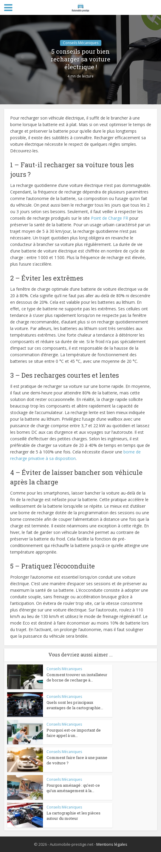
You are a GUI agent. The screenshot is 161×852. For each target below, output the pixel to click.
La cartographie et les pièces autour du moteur (73, 815)
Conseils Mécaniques (80, 42)
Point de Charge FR (109, 218)
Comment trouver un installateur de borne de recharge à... (77, 677)
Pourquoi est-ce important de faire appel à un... (74, 732)
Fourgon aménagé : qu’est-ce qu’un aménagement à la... (73, 788)
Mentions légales (111, 844)
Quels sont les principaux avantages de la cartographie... (75, 705)
